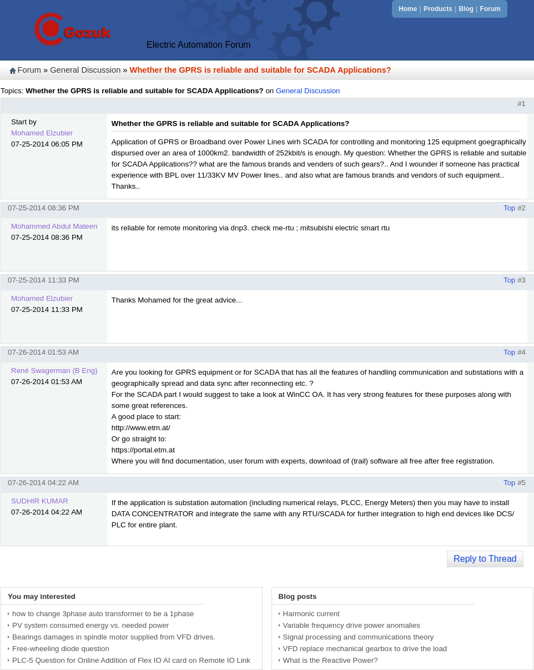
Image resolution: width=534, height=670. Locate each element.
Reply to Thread (485, 558)
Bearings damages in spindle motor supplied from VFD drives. (113, 637)
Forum (490, 9)
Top (509, 208)
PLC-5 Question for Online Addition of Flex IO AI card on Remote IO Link (131, 660)
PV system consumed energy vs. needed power (90, 625)
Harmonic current (311, 613)
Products (438, 9)
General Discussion (85, 70)
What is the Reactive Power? (330, 660)
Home (408, 9)
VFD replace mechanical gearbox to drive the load (365, 648)
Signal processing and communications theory (358, 637)
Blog (466, 9)
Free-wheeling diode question (60, 648)
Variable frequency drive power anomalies (351, 625)
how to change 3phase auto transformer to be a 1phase (103, 613)
